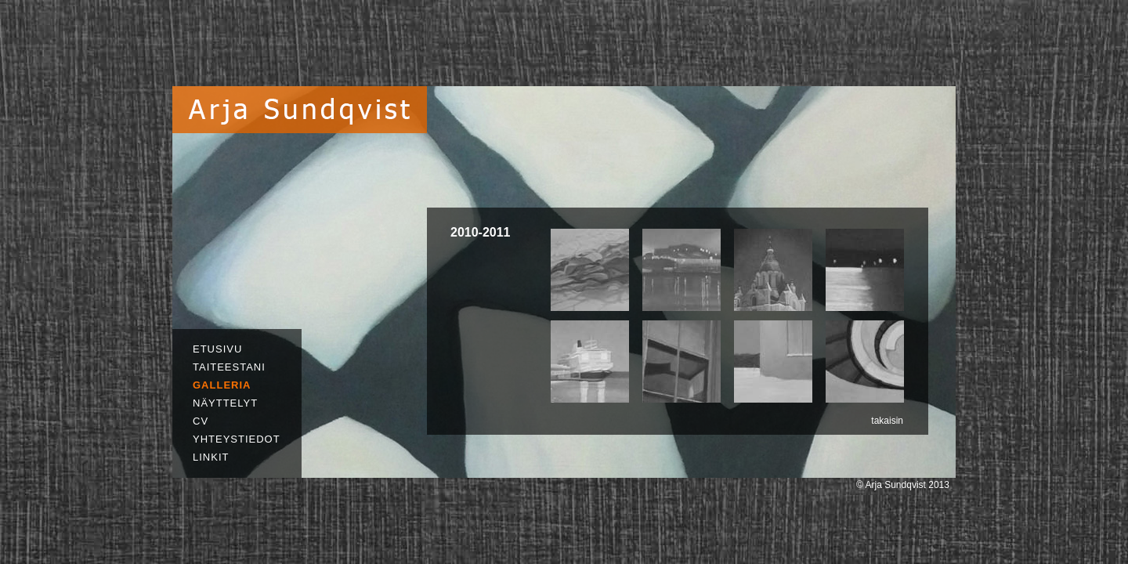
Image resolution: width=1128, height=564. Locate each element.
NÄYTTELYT (225, 403)
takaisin (887, 420)
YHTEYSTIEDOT (236, 439)
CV (200, 421)
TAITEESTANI (229, 367)
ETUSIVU (217, 349)
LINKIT (211, 457)
